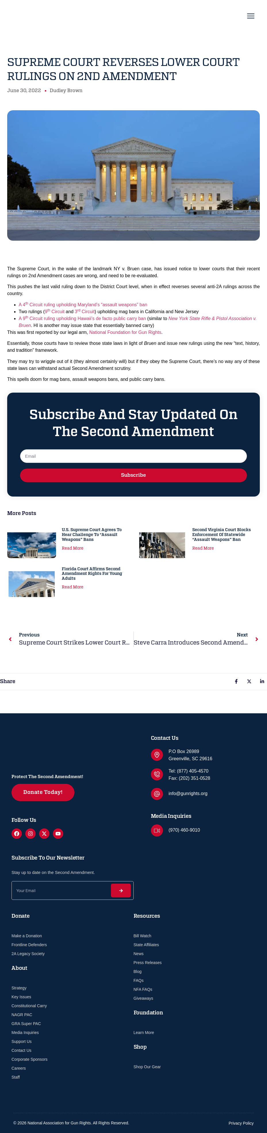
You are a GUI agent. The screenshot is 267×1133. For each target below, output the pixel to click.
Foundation (148, 1013)
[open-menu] (250, 17)
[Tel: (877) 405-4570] (157, 774)
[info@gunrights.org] (157, 794)
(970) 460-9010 (184, 830)
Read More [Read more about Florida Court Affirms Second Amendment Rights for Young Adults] (72, 587)
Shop (140, 1047)
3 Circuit (85, 311)
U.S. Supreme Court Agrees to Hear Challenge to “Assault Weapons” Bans (92, 535)
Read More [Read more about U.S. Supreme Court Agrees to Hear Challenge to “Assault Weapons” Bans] (72, 548)
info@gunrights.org (188, 793)
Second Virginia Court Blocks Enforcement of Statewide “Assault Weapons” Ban (221, 535)
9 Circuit (55, 311)
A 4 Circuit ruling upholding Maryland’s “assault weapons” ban (83, 304)
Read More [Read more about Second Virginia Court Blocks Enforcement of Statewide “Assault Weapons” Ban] (203, 548)
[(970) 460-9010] (157, 830)
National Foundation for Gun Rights (125, 332)
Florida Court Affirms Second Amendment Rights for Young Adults (92, 574)
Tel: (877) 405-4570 (189, 771)
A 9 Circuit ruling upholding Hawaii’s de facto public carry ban (82, 318)
